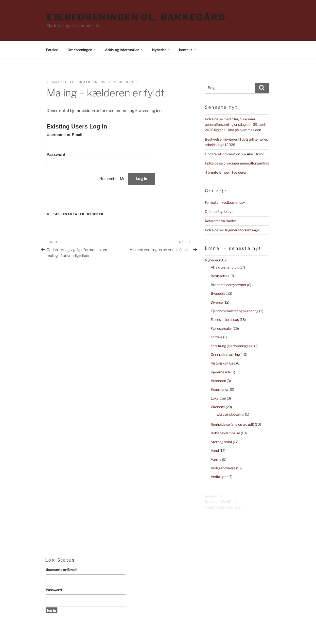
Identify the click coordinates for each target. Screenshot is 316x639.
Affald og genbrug (225, 267)
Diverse (217, 302)
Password (56, 154)
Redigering (213, 496)
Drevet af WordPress (221, 501)
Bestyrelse (219, 276)
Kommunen (220, 389)
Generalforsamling (225, 354)
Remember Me (112, 179)
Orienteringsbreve (219, 211)
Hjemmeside (221, 372)
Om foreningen (82, 50)
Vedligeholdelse (223, 468)
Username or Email (64, 135)
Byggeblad (219, 293)
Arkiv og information (124, 50)
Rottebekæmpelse (225, 433)
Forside (52, 50)
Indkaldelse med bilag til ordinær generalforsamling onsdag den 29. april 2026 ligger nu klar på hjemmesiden (235, 124)
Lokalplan (218, 398)
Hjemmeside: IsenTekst (223, 507)
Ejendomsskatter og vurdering (234, 311)
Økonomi (218, 407)
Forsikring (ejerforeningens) (232, 346)
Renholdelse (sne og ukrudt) (232, 424)
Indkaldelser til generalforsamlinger (232, 230)
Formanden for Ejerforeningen (106, 82)
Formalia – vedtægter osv (225, 202)
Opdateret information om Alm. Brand (234, 154)
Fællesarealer (69, 214)
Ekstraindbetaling (230, 414)
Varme (216, 459)
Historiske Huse (223, 363)
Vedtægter (219, 477)
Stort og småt (221, 442)
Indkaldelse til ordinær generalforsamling (237, 163)
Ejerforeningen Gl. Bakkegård (136, 17)
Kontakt (188, 50)
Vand (215, 450)
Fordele (216, 337)
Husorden (218, 381)
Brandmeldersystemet (228, 285)
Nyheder (161, 50)
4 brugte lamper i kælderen (226, 172)
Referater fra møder (220, 221)
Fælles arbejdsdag (225, 319)
